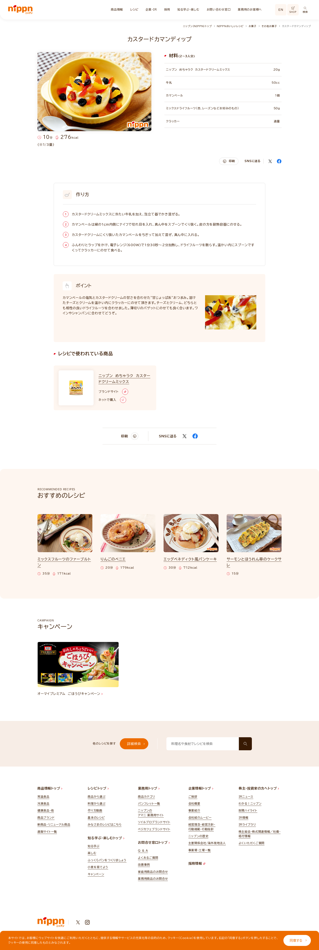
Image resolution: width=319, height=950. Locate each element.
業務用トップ (149, 788)
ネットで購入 (112, 400)
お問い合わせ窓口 (219, 9)
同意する (298, 940)
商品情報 (117, 9)
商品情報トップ (49, 788)
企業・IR (151, 9)
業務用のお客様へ (250, 9)
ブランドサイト (113, 392)
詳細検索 (136, 743)
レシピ (134, 9)
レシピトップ (98, 788)
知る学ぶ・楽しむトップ (106, 838)
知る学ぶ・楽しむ (188, 9)
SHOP (292, 10)
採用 (167, 9)
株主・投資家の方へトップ (259, 788)
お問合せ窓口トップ (154, 842)
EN (280, 9)
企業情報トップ (200, 788)
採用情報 (196, 863)
